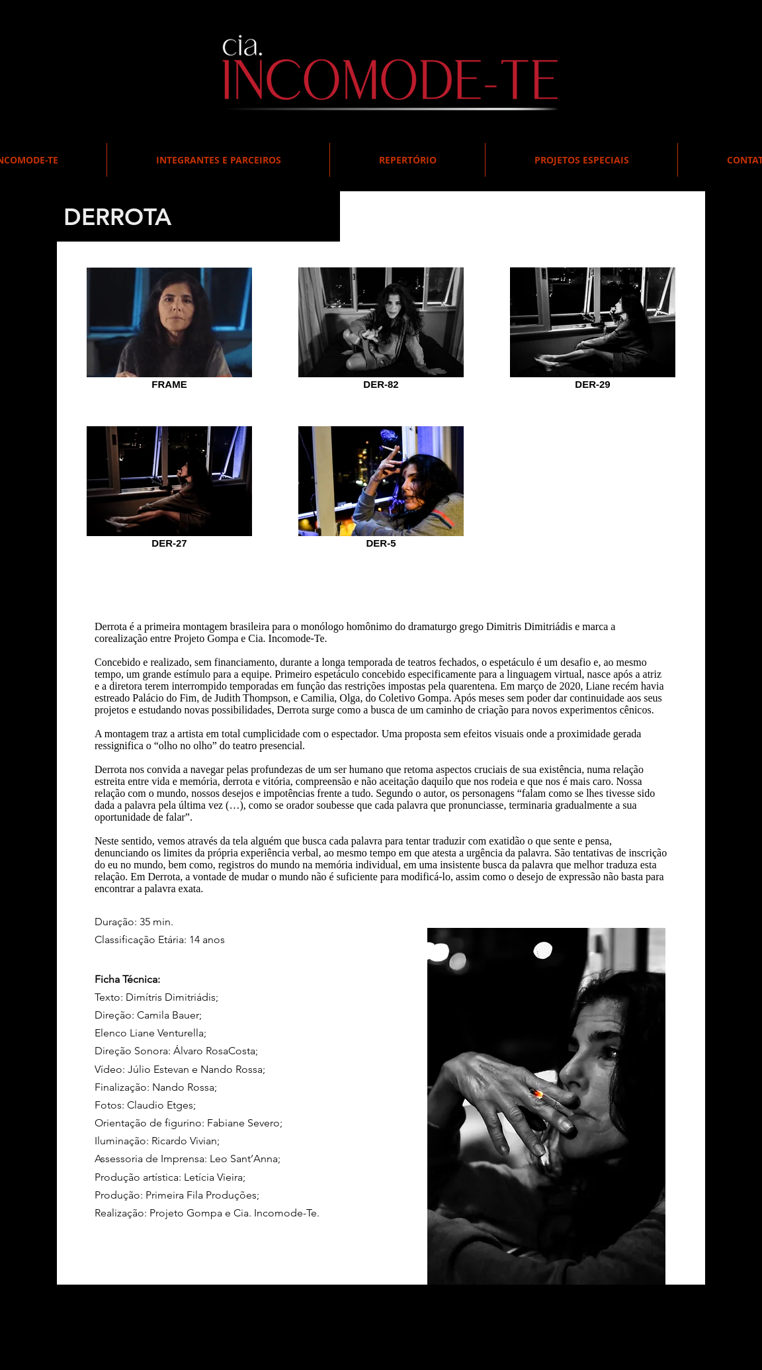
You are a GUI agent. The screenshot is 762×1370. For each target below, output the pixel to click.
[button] (581, 160)
